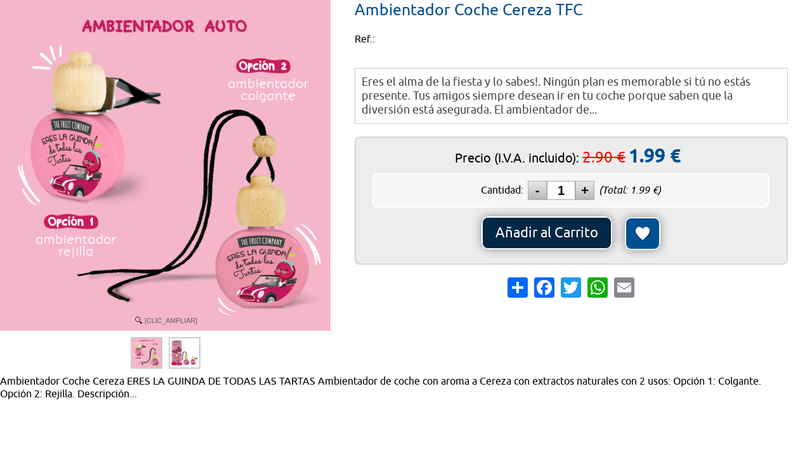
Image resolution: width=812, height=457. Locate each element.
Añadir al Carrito (546, 233)
